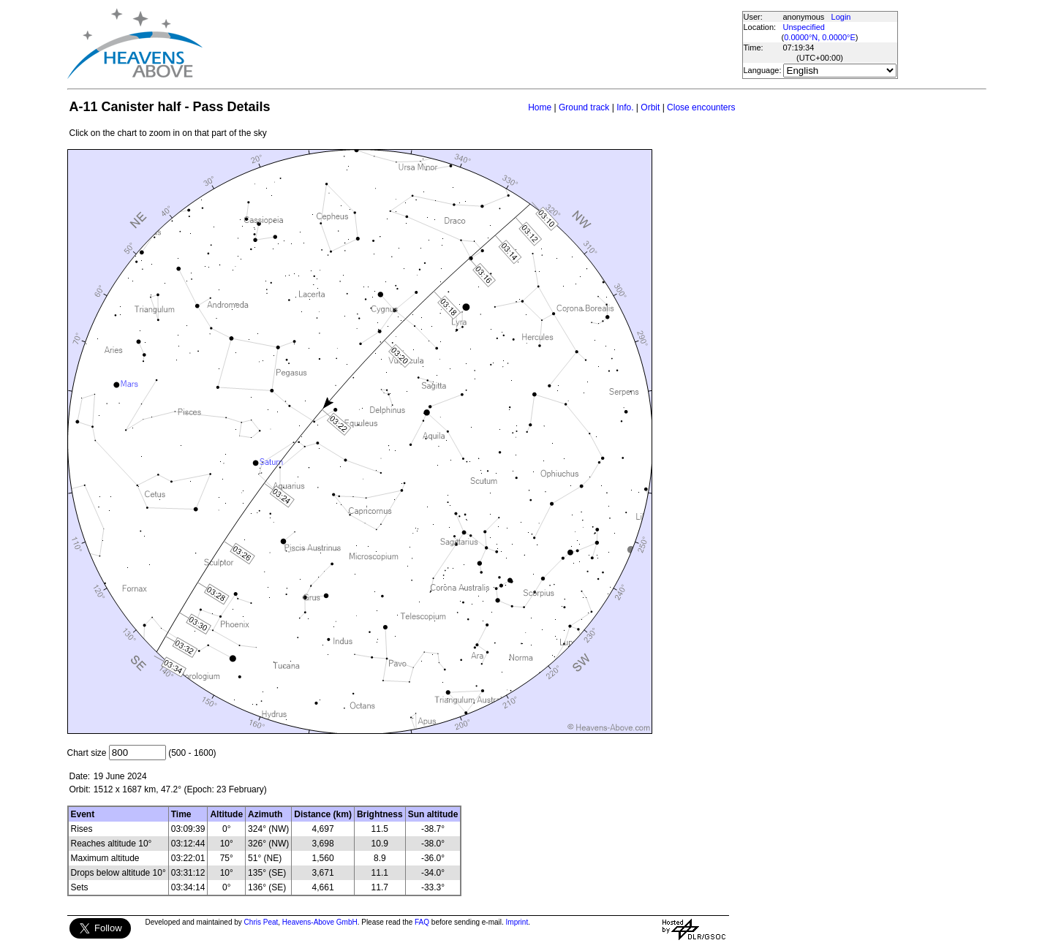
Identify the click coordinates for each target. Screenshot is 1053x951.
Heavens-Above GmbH (320, 922)
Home (539, 107)
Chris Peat (261, 922)
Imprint (517, 922)
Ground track (584, 107)
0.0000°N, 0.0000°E (819, 37)
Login (841, 16)
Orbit (650, 107)
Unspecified (804, 27)
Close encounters (701, 107)
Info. (624, 107)
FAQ (422, 922)
